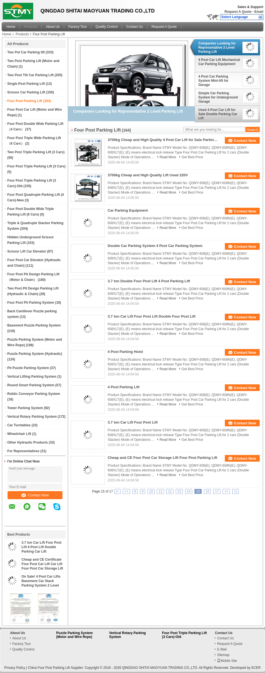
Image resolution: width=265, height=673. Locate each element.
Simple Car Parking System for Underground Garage (218, 97)
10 (151, 491)
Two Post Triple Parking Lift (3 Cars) (35, 152)
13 (179, 491)
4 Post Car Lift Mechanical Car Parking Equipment (219, 62)
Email (258, 12)
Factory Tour (77, 27)
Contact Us (134, 27)
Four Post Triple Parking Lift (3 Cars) (36, 166)
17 (217, 491)
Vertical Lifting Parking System (31, 376)
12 (170, 491)
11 (160, 491)
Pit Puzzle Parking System (28, 368)
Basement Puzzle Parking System (34, 325)
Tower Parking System (25, 408)
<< (126, 491)
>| (235, 491)
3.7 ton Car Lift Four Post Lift (133, 422)
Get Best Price (192, 157)
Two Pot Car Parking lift (26, 52)
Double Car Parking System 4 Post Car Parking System (155, 246)
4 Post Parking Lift (123, 387)
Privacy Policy (14, 668)
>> (226, 491)
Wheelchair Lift (19, 434)
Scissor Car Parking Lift (26, 92)
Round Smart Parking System (30, 385)
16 (207, 491)
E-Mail (222, 649)
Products (30, 27)
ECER (256, 668)
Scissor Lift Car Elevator (26, 251)
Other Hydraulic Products (27, 442)
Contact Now (35, 495)
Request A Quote (238, 12)
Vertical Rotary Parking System (32, 417)
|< (117, 491)
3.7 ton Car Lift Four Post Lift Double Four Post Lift (152, 316)
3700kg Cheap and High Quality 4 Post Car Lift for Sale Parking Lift (163, 140)
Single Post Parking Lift (26, 84)
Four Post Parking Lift (24, 101)
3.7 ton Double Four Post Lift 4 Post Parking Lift (149, 281)
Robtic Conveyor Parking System (33, 394)
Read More (168, 157)
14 (189, 491)
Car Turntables (19, 425)
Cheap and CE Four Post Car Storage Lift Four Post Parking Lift (162, 458)
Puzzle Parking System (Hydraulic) (34, 354)
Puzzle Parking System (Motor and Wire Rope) (74, 635)
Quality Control (106, 27)
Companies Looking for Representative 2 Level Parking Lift (217, 47)
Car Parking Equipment (128, 210)
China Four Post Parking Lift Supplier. (56, 668)
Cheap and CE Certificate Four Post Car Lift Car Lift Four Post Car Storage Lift (42, 564)
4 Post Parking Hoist (125, 352)
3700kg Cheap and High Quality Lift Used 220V (148, 175)
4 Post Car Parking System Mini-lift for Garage (213, 81)
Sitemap (223, 655)
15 (198, 491)
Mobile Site (227, 661)
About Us (52, 27)
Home (10, 27)
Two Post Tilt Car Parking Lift (30, 75)
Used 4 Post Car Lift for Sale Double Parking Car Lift (217, 114)
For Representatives (23, 451)
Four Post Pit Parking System (30, 303)
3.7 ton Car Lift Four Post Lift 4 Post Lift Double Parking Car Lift (41, 547)
